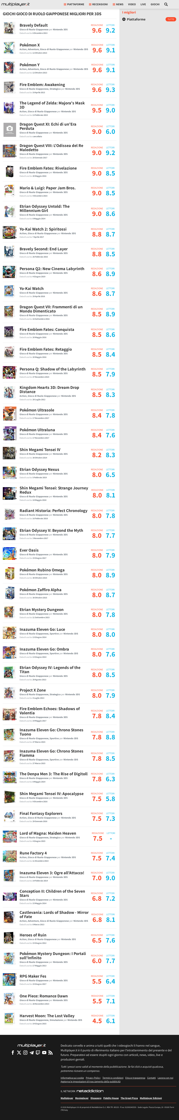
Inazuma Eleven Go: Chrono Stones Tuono (51, 732)
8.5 (97, 313)
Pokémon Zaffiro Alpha (41, 589)
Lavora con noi (165, 1077)
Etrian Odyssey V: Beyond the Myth (51, 530)
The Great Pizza (129, 1098)
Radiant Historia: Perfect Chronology (53, 510)
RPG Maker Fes (33, 976)
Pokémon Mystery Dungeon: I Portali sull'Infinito (53, 955)
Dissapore (96, 1098)
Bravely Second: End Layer (44, 249)
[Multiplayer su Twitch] (38, 1052)
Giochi (155, 4)
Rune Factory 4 (33, 853)
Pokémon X (30, 45)
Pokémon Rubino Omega (42, 570)
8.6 (97, 273)
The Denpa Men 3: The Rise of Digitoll (54, 774)
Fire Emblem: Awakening (42, 84)
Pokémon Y (30, 64)
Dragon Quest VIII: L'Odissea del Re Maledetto (51, 147)
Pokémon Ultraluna (37, 429)
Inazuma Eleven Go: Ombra (44, 649)
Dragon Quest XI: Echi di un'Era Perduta (48, 126)
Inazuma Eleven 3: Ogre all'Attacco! (52, 872)
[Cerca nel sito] (166, 4)
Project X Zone (33, 690)
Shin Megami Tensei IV (40, 449)
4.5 (97, 1020)
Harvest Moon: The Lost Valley (47, 1015)
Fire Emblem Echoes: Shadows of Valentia (50, 711)
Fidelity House (111, 1098)
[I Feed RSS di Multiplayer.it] (50, 1052)
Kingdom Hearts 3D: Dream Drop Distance (49, 389)
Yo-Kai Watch (32, 288)
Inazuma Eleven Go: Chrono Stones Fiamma (51, 753)
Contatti (151, 1077)
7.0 (97, 877)
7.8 (97, 715)
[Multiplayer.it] (15, 4)
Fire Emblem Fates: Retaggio (46, 349)
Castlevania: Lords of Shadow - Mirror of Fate (54, 914)
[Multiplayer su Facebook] (13, 1052)
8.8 (97, 233)
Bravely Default (34, 25)
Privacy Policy (93, 1077)
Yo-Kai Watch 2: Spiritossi (43, 229)
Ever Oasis (29, 550)
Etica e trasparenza (135, 1077)
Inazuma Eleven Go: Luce (42, 629)
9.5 (97, 109)
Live (143, 4)
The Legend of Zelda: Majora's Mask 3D (52, 105)
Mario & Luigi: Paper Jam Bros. (48, 188)
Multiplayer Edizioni (151, 1098)
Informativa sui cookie (72, 1077)
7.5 (97, 798)
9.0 (97, 131)
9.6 (97, 30)
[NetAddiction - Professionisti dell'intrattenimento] (90, 1091)
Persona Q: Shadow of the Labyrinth (53, 369)
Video (132, 4)
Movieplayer (82, 1098)
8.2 (97, 454)
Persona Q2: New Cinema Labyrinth (52, 268)
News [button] (118, 4)
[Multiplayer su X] (19, 1052)
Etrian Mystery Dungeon (42, 609)
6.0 (97, 960)
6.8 (97, 898)
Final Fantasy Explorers (41, 813)
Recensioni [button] (98, 4)
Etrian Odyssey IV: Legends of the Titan (50, 669)
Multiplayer (67, 1098)
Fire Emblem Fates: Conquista (47, 329)
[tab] (149, 19)
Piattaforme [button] (74, 4)
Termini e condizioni (112, 1077)
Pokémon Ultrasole (37, 410)
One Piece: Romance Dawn (44, 996)
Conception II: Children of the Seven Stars (52, 893)
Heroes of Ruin (33, 935)
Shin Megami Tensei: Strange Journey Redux (54, 490)
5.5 (97, 980)
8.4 (97, 415)
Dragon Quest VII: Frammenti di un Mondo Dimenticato (51, 309)
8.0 (97, 474)
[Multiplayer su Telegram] (32, 1052)
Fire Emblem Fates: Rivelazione (48, 168)
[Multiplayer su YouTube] (44, 1052)
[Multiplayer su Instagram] (25, 1052)
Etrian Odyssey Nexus (39, 469)
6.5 (97, 939)
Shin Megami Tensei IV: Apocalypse (52, 793)
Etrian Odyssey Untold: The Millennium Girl (45, 208)
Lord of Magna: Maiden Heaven (48, 833)
